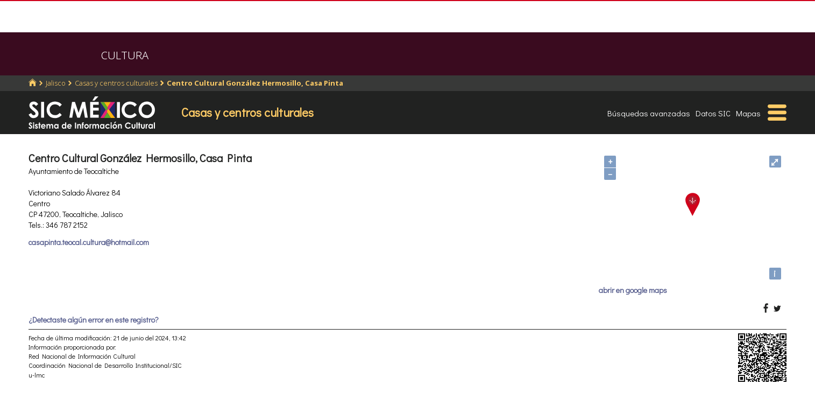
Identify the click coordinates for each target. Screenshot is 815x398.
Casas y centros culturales (116, 83)
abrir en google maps (633, 290)
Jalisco (56, 83)
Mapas (748, 113)
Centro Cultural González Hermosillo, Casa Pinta (255, 83)
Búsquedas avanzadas (648, 113)
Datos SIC (713, 113)
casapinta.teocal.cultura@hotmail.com (89, 242)
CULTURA (124, 55)
